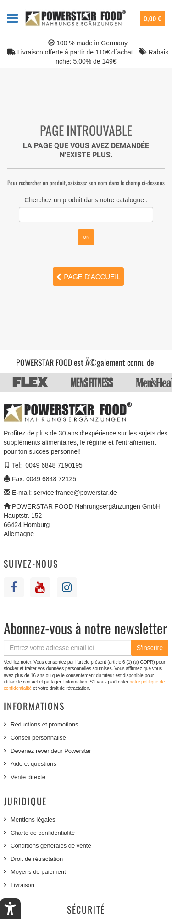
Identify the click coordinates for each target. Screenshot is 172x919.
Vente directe (28, 777)
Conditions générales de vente (51, 845)
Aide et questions (33, 763)
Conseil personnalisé (38, 737)
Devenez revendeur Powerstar (51, 750)
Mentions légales (33, 819)
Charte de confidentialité (43, 832)
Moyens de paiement (38, 871)
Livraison (22, 884)
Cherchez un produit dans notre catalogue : (86, 200)
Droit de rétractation (37, 858)
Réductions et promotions (44, 724)
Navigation (12, 18)
